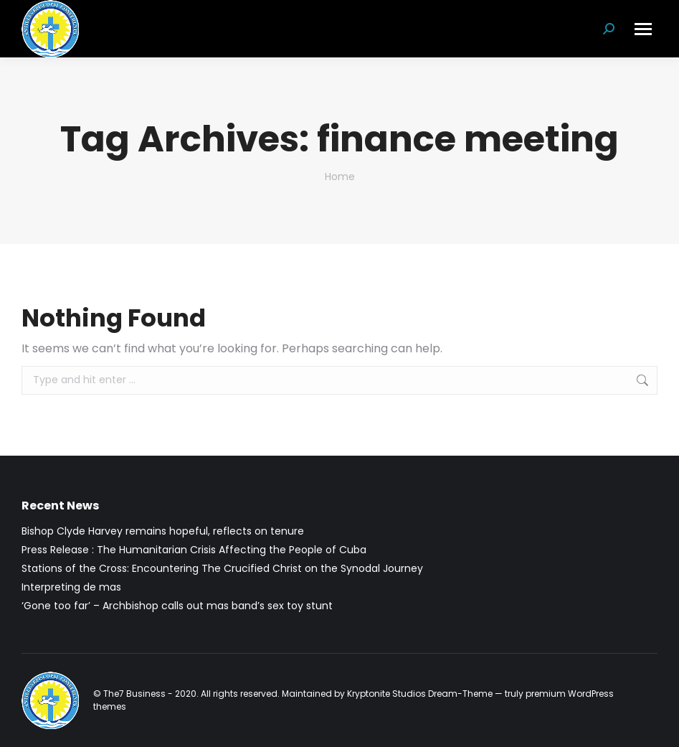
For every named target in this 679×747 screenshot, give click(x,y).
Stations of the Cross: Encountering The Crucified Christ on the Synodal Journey (222, 568)
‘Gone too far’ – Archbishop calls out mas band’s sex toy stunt (177, 605)
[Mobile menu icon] (643, 29)
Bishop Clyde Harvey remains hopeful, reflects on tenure (163, 531)
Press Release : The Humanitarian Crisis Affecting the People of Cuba (194, 549)
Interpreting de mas (71, 587)
